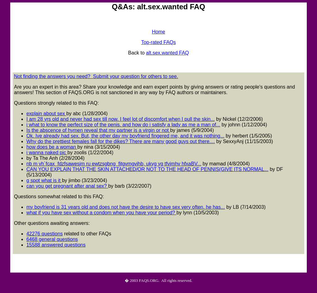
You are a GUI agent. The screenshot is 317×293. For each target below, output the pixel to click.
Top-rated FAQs (158, 42)
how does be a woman (51, 147)
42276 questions (44, 233)
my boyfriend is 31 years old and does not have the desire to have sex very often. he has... (125, 207)
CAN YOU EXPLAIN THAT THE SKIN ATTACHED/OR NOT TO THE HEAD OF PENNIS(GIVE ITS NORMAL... (147, 169)
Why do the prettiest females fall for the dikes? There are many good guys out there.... (120, 141)
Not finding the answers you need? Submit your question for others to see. (96, 76)
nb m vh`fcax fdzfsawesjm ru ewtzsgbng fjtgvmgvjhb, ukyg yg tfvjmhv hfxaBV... (113, 163)
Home (158, 31)
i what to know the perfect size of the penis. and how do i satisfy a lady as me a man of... (123, 124)
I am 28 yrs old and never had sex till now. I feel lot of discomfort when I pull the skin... (120, 119)
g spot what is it (44, 180)
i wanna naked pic (46, 152)
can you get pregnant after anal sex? (67, 186)
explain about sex (46, 113)
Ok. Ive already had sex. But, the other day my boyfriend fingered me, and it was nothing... (125, 135)
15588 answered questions (55, 244)
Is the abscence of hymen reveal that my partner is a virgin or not (98, 130)
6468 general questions (52, 239)
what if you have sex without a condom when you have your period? (101, 212)
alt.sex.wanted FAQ (167, 52)
